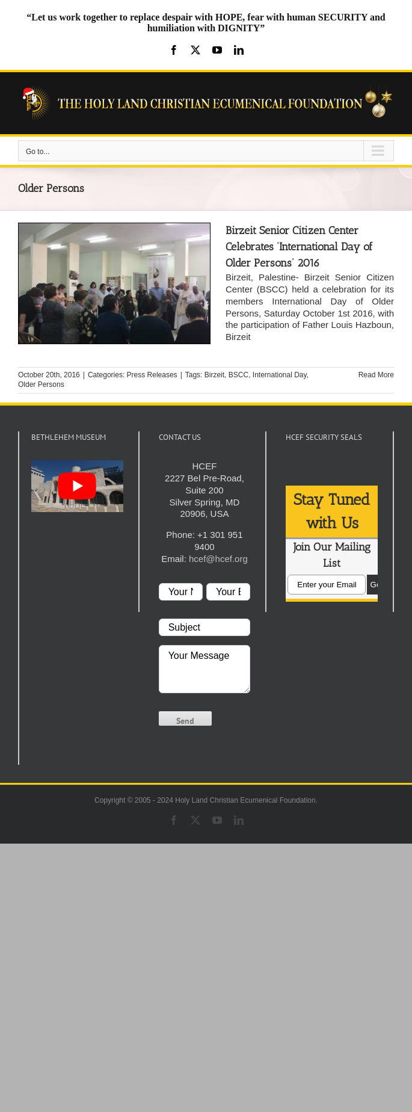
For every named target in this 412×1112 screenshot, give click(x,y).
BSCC (238, 375)
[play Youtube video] (77, 486)
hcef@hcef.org (218, 559)
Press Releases (152, 375)
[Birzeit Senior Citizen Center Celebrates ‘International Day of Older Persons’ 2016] (114, 283)
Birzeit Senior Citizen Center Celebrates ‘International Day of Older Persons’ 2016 (299, 247)
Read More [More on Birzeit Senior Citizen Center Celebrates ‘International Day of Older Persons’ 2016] (376, 375)
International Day (280, 375)
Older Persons (41, 384)
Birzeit (214, 375)
